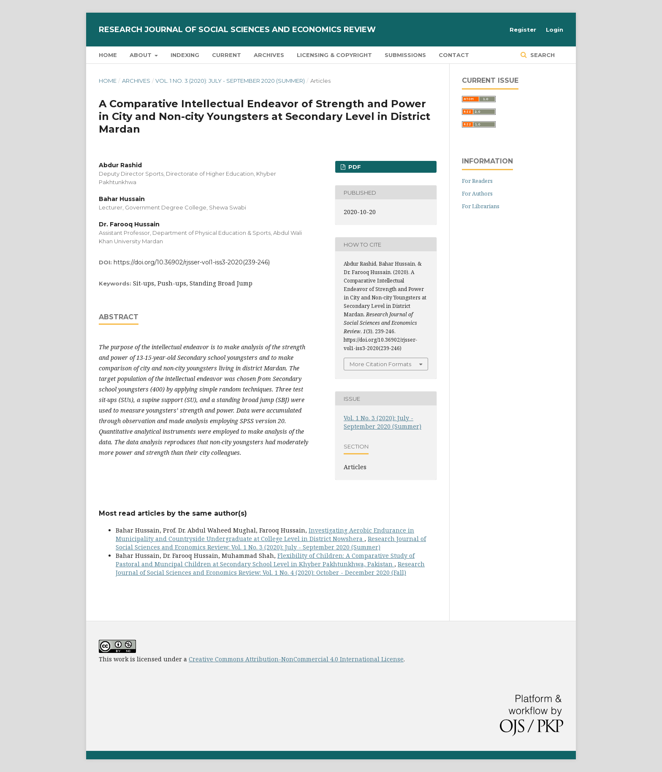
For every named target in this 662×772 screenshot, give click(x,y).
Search (542, 55)
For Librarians (480, 206)
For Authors (477, 193)
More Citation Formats (380, 364)
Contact (454, 55)
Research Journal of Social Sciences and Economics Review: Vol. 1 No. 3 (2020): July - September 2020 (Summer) (271, 543)
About (141, 55)
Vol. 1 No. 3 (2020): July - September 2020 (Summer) (230, 80)
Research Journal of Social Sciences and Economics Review (237, 29)
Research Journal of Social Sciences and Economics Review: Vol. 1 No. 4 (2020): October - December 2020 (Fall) (270, 568)
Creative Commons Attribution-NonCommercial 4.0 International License (296, 659)
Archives (269, 55)
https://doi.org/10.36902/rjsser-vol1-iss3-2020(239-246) (192, 262)
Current (226, 55)
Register (523, 29)
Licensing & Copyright (334, 55)
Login (554, 29)
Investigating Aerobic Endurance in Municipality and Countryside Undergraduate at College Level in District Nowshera (265, 534)
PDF (354, 166)
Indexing (185, 55)
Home (108, 55)
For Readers (477, 181)
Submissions (405, 55)
